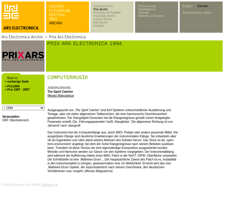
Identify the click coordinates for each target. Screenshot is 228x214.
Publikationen (147, 9)
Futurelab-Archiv (104, 16)
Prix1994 (13, 86)
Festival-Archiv (103, 6)
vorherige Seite (18, 81)
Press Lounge (147, 6)
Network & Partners (151, 16)
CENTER (56, 6)
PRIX (53, 19)
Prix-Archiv (101, 9)
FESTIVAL (57, 15)
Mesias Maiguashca (61, 95)
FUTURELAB (59, 11)
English (187, 6)
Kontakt (99, 25)
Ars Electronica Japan (197, 12)
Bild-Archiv (101, 22)
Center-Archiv (103, 19)
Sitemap (143, 12)
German (202, 6)
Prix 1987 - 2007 (18, 89)
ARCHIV (55, 23)
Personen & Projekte (107, 12)
